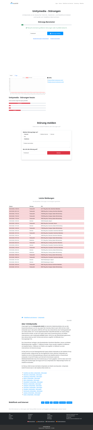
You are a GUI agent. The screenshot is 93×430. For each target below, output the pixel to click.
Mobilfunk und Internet (68, 3)
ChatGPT (11, 415)
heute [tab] (11, 75)
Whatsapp (49, 418)
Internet (26, 134)
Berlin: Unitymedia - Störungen (32, 378)
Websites (82, 3)
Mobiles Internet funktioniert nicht (74, 418)
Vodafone (69, 402)
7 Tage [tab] (15, 75)
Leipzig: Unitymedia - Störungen (32, 393)
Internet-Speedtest (70, 415)
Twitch (29, 418)
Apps (57, 3)
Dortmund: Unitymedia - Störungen (33, 391)
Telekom (56, 402)
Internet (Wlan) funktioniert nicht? (55, 80)
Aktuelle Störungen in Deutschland (41, 38)
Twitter (48, 414)
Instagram (30, 414)
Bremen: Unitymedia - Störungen (32, 384)
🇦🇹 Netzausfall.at (31, 421)
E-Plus (47, 402)
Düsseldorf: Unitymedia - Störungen (33, 382)
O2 (51, 402)
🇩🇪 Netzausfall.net (40, 421)
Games (60, 3)
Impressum (47, 428)
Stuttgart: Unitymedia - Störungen (33, 385)
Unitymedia (62, 402)
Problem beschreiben (55, 38)
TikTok (29, 417)
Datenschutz (41, 428)
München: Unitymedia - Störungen (33, 374)
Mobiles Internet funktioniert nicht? (56, 82)
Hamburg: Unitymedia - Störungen (33, 376)
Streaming (76, 3)
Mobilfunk (26, 139)
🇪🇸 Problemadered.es (61, 421)
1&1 (43, 402)
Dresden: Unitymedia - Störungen (32, 389)
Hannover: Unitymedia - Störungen (33, 387)
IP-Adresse (68, 417)
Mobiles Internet (44, 134)
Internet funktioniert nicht (72, 414)
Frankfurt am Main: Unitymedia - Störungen (35, 373)
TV (25, 136)
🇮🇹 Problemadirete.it (50, 421)
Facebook (11, 418)
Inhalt (69, 320)
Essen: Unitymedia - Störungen (32, 394)
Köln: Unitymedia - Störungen (31, 380)
